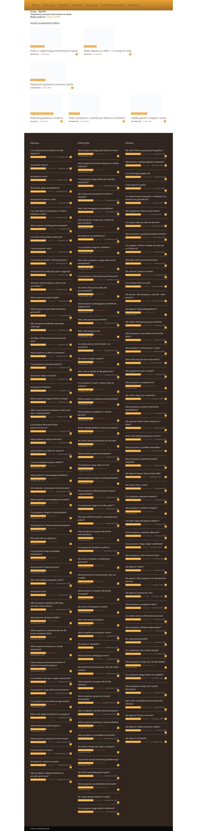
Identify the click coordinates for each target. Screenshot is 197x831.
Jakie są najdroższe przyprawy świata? (94, 632)
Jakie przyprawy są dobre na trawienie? (47, 352)
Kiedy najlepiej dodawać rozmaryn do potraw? (98, 427)
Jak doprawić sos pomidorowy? (91, 236)
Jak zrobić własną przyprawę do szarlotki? (143, 322)
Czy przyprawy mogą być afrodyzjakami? (48, 512)
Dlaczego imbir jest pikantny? (43, 538)
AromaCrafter (52, 729)
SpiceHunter (34, 54)
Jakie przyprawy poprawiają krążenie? (94, 453)
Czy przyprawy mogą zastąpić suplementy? (144, 544)
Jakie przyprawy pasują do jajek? (44, 297)
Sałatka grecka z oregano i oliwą (148, 117)
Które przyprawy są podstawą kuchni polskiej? (98, 399)
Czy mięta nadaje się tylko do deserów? (142, 222)
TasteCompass (52, 390)
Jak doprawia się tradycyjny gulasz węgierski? (50, 271)
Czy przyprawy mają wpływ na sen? (93, 465)
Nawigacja (91, 5)
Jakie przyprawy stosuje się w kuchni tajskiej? (145, 662)
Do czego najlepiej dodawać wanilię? (94, 797)
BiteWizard (51, 157)
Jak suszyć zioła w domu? (136, 485)
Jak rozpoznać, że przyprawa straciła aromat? (50, 488)
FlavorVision (51, 240)
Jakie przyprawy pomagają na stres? (93, 655)
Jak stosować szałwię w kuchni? (139, 271)
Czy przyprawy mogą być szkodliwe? (94, 247)
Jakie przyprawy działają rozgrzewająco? (143, 627)
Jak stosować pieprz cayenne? (91, 358)
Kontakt (77, 5)
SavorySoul (88, 54)
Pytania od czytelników (38, 157)
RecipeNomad (74, 121)
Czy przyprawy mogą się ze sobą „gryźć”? (96, 505)
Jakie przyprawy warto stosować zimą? (142, 555)
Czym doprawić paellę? (135, 185)
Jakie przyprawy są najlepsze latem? (141, 604)
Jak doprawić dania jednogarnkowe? (141, 309)
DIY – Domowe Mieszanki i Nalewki (41, 113)
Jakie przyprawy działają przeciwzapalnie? (49, 225)
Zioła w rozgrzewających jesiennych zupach (54, 50)
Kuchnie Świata (74, 113)
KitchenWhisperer (100, 787)
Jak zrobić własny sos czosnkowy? (140, 395)
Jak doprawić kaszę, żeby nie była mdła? (143, 473)
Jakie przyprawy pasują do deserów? (46, 439)
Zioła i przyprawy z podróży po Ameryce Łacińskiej (97, 117)
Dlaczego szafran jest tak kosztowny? (141, 260)
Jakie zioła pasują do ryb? (89, 331)
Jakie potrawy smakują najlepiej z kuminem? (144, 162)
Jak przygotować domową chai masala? (142, 211)
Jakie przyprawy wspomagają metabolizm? (49, 475)
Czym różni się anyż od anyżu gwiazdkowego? (98, 759)
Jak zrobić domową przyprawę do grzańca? (144, 150)
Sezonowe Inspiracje (37, 46)
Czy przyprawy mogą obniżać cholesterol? (96, 808)
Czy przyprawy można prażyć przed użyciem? (98, 276)
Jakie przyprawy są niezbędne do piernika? (96, 735)
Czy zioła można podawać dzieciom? (46, 237)
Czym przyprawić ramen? (41, 750)
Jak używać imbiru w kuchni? (43, 375)
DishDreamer (51, 168)
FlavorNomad (51, 203)
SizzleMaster (51, 275)
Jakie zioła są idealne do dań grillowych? (96, 371)
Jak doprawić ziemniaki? (88, 644)
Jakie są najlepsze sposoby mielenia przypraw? (98, 710)
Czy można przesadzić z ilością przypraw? (48, 260)
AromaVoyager (52, 229)
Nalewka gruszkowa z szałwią (46, 117)
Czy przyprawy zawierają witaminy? (46, 364)
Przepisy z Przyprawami (139, 113)
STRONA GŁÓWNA (53, 17)
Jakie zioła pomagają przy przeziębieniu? (96, 208)
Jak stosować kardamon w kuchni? (93, 607)
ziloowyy (50, 693)
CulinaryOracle (35, 88)
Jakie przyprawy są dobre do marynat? (47, 450)
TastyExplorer (52, 301)
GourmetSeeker (52, 315)
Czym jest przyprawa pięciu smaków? (46, 462)
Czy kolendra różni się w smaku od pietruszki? (50, 678)
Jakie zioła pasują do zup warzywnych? (142, 359)
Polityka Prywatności (113, 5)
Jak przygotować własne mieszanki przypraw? (50, 525)
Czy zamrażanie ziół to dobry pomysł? (142, 650)
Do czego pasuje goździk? (136, 639)
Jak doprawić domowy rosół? (43, 199)
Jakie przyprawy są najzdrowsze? (139, 382)
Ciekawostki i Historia (37, 80)
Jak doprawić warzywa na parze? (44, 761)
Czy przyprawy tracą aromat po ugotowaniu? (49, 701)
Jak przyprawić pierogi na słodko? (45, 617)
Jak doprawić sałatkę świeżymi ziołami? (142, 727)
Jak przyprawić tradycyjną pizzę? (44, 567)
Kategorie (63, 5)
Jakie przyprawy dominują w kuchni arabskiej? (98, 722)
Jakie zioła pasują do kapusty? (91, 619)
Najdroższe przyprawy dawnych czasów (52, 84)
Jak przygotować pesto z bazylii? (139, 371)
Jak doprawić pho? (38, 591)
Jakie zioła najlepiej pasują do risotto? (46, 580)
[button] (164, 5)
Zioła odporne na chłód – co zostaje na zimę (107, 50)
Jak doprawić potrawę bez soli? (139, 593)
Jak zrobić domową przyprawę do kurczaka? (97, 440)
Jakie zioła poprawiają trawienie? (92, 319)
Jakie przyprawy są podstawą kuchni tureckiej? (145, 234)
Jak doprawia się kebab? (136, 738)
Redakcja (134, 5)
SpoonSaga (51, 191)
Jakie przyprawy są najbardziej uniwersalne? (97, 784)
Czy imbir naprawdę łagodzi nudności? (142, 521)
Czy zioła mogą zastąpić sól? (138, 173)
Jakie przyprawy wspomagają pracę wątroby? (50, 499)
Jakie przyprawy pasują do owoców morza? (49, 738)
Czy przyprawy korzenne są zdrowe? (94, 547)
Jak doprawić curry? (39, 176)
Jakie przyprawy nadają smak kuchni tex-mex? (98, 150)
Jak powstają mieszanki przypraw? (45, 725)
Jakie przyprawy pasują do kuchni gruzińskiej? (98, 478)
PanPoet (50, 753)
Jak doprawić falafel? (134, 567)
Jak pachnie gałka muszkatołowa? (45, 188)
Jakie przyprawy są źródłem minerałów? (142, 447)
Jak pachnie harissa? (39, 165)
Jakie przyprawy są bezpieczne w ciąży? (142, 348)
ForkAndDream (52, 621)
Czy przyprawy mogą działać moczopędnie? (144, 674)
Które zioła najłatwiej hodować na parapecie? (50, 714)
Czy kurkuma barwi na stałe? (138, 283)
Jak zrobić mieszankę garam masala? (94, 772)
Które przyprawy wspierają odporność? (142, 532)
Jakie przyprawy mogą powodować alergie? (49, 398)
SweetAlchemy (136, 121)
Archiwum (49, 5)
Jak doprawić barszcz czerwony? (139, 715)
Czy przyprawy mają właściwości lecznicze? (49, 689)
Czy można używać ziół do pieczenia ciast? (144, 616)
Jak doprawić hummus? (40, 387)
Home (35, 5)
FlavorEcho (34, 121)
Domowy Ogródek (90, 46)
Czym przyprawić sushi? (41, 248)
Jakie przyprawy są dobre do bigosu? (141, 508)
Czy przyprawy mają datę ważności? (141, 496)
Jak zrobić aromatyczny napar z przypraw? (96, 746)
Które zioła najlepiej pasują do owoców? (143, 436)
